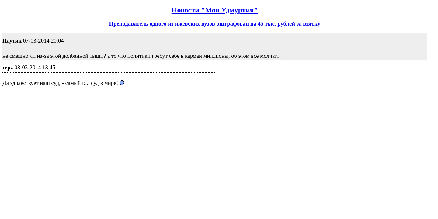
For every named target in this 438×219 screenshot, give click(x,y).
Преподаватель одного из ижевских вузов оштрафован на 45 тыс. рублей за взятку (214, 23)
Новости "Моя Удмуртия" (215, 10)
